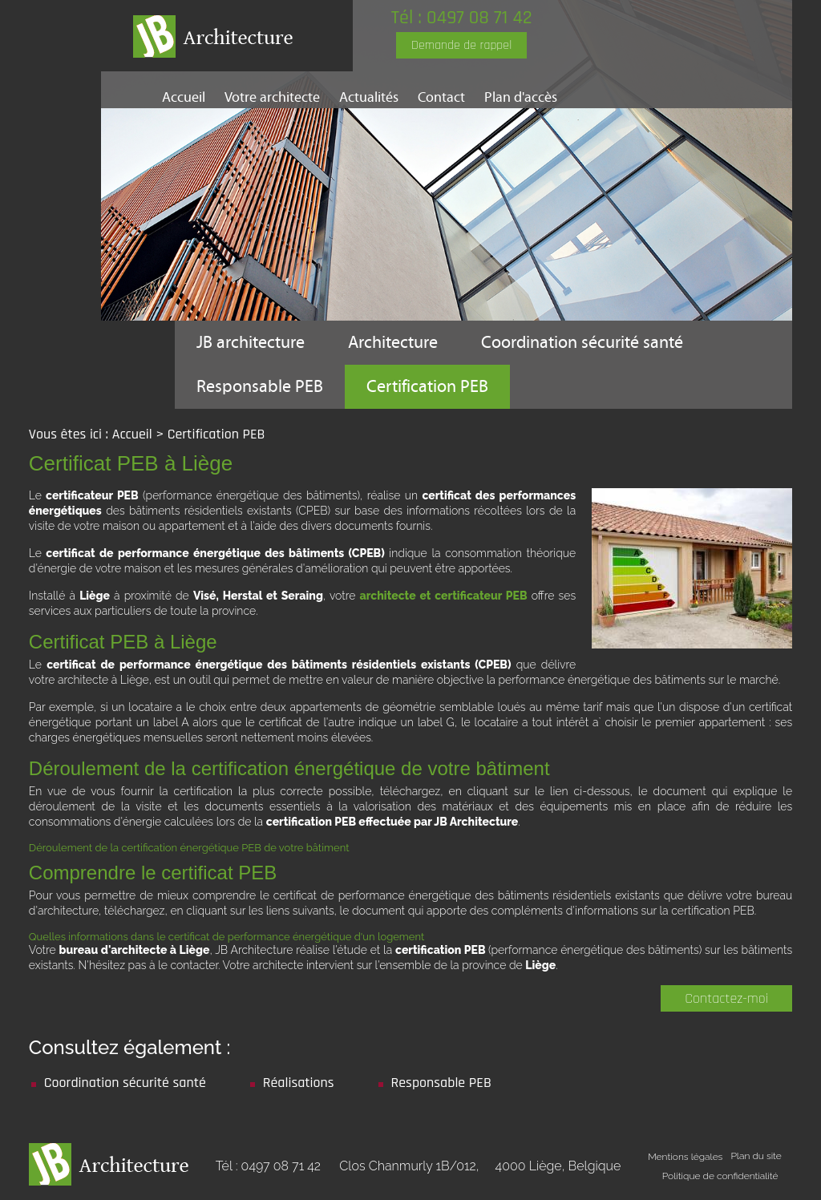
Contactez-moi (726, 998)
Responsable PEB (259, 387)
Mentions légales (685, 1156)
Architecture (393, 343)
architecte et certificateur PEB (444, 595)
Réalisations (298, 1082)
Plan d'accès (520, 97)
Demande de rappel (461, 45)
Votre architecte (272, 97)
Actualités (368, 97)
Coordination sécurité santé (582, 343)
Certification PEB (427, 387)
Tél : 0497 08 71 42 (461, 18)
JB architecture (250, 343)
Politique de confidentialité (720, 1176)
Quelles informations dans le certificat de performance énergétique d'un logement (226, 937)
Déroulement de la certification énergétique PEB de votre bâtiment (189, 848)
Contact (441, 97)
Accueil (183, 97)
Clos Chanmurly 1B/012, (480, 1166)
